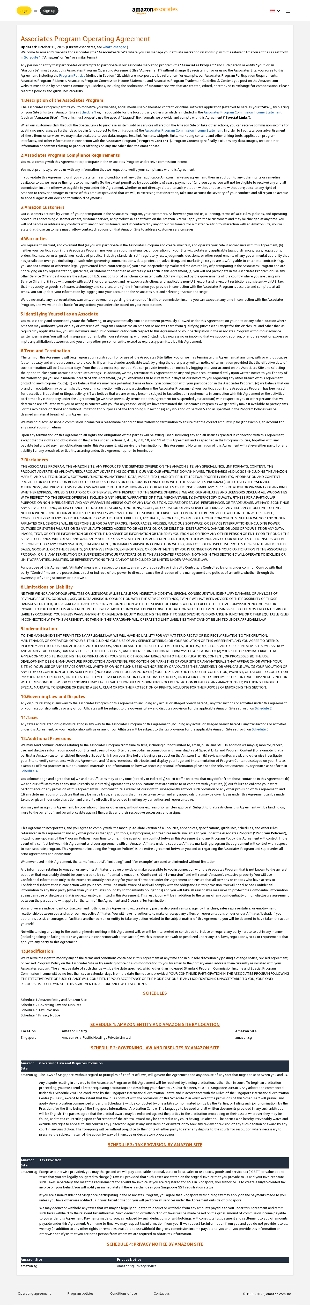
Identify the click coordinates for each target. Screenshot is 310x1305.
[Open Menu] (287, 11)
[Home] (155, 11)
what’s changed (114, 47)
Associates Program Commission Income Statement (243, 112)
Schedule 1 (32, 57)
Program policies (80, 1293)
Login (24, 10)
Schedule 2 (263, 708)
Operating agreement (34, 1293)
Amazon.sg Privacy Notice (136, 1266)
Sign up (49, 10)
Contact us (162, 1293)
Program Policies (72, 75)
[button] (275, 11)
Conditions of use (123, 1293)
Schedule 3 (260, 729)
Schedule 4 (29, 771)
